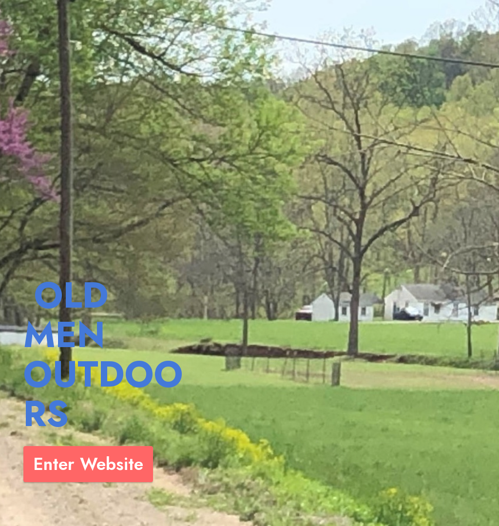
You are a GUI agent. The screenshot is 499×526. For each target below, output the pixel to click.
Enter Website (88, 463)
